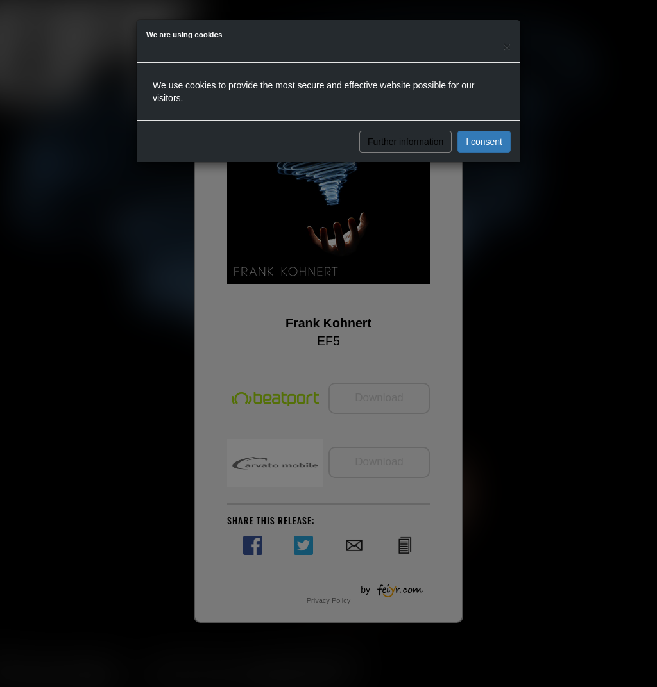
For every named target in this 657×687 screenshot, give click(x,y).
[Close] (507, 46)
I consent (484, 142)
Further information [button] (405, 142)
